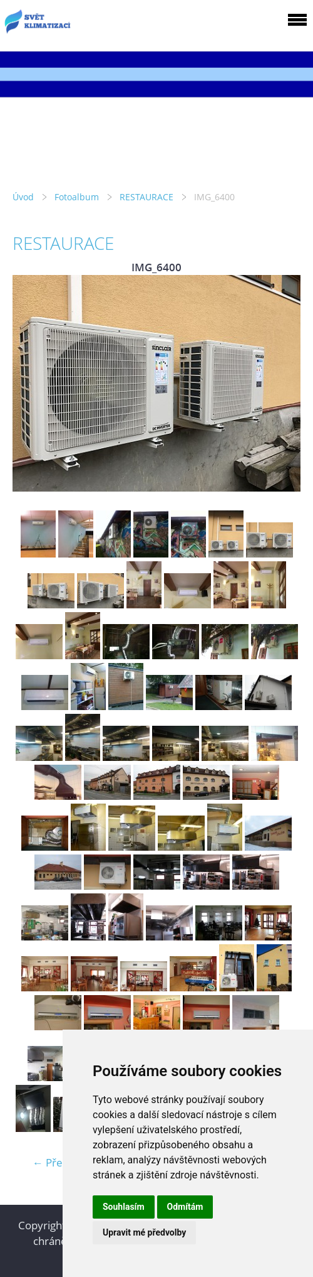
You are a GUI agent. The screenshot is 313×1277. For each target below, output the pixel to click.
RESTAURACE (146, 197)
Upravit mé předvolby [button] (144, 1232)
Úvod (23, 197)
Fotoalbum (76, 197)
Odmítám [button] (185, 1207)
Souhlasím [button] (124, 1207)
